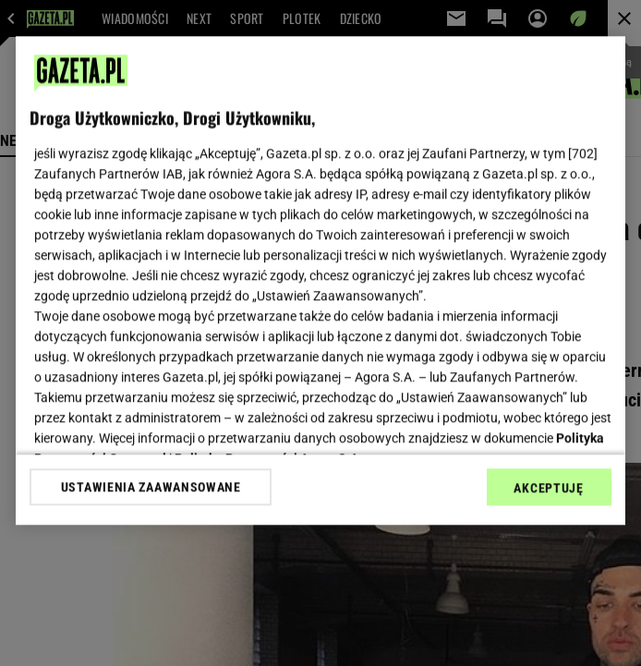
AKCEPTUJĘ (548, 487)
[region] (320, 280)
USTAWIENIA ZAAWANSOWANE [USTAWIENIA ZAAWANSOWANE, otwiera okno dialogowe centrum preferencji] (151, 486)
